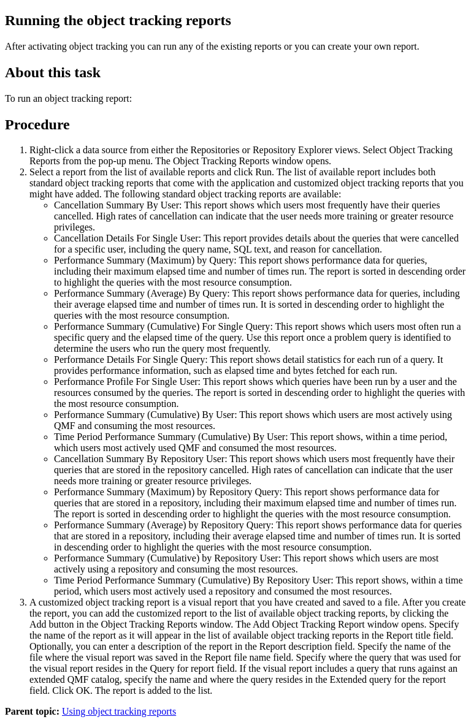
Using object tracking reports (119, 711)
